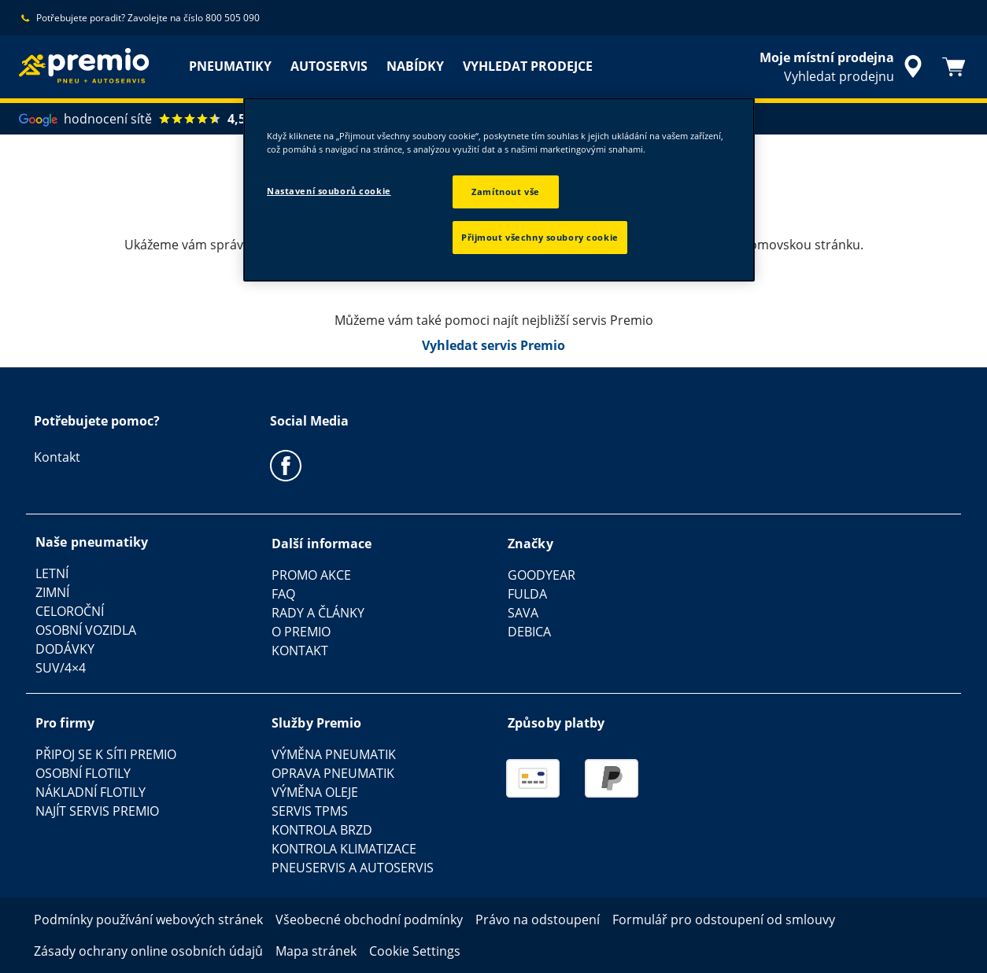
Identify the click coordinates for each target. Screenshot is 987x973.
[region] (499, 190)
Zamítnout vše (505, 191)
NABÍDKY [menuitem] (415, 66)
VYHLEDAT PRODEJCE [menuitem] (528, 66)
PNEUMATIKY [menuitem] (230, 66)
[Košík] (954, 67)
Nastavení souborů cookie (329, 191)
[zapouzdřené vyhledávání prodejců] (843, 67)
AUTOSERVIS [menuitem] (329, 66)
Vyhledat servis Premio (493, 345)
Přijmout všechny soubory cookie (540, 237)
